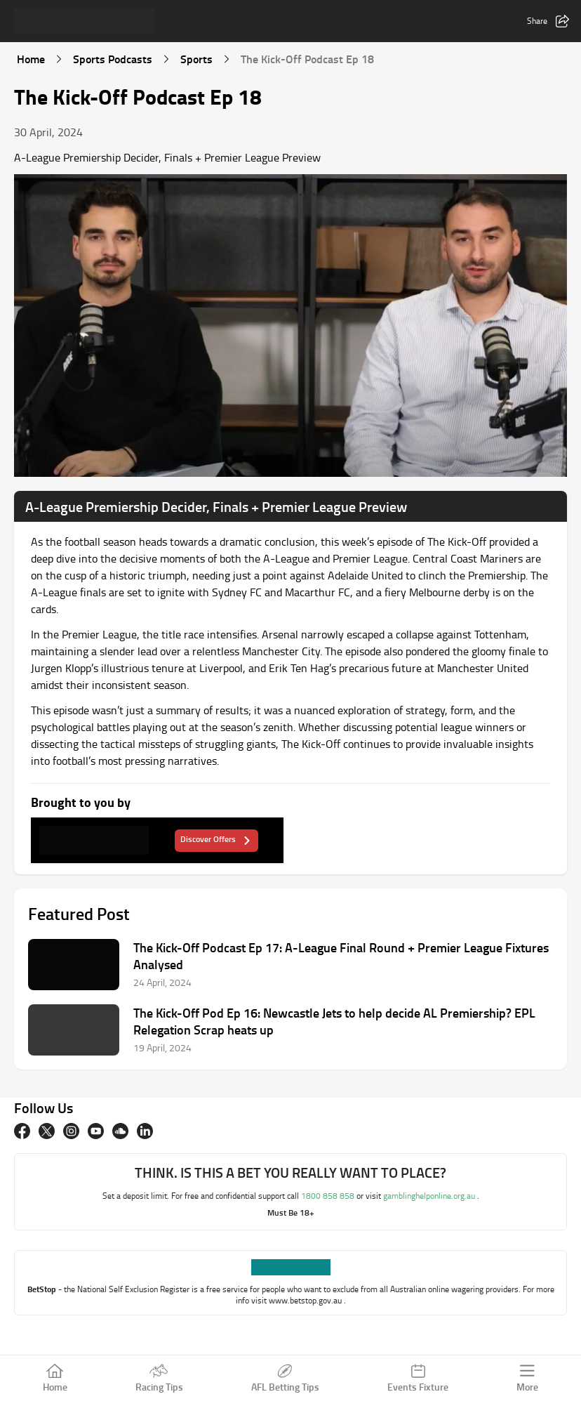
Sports (196, 59)
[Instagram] (71, 1131)
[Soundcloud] (120, 1131)
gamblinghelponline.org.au (430, 1196)
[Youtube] (96, 1131)
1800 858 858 (328, 1196)
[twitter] (47, 1131)
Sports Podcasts (112, 59)
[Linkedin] (145, 1131)
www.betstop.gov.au (306, 1300)
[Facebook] (22, 1131)
